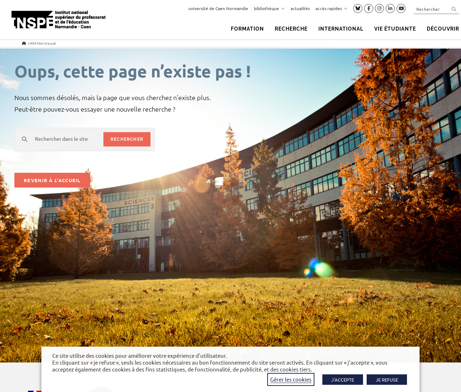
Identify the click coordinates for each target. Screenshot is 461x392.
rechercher (127, 139)
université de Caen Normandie (218, 8)
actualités (300, 8)
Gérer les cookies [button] (291, 379)
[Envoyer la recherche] (454, 9)
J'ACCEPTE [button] (342, 380)
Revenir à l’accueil (52, 180)
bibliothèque (269, 8)
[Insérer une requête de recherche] (436, 9)
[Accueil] (24, 43)
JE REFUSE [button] (387, 380)
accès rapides (331, 8)
